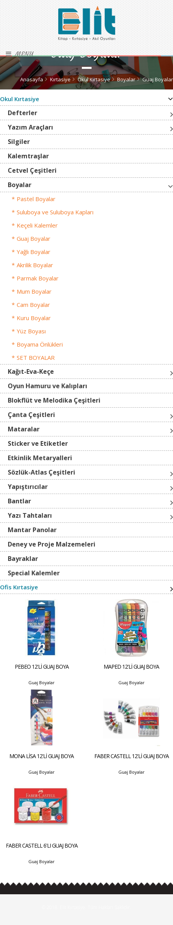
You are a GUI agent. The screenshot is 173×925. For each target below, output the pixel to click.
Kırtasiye (60, 79)
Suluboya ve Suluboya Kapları (55, 212)
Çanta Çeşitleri (31, 414)
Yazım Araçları (30, 127)
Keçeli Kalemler (37, 225)
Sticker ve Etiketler (38, 443)
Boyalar (126, 79)
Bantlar (19, 501)
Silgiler (19, 141)
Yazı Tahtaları (30, 515)
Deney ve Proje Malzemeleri (51, 544)
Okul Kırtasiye (94, 79)
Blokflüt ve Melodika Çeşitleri (54, 400)
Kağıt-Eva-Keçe (31, 371)
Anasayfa (31, 79)
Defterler (22, 113)
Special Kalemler (34, 573)
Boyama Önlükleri (40, 344)
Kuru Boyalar (34, 318)
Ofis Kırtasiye (19, 587)
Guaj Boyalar (157, 79)
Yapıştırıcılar (28, 486)
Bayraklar (23, 558)
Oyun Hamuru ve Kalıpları (47, 386)
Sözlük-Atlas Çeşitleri (41, 472)
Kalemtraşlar (28, 156)
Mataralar (24, 429)
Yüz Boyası (31, 331)
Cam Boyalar (33, 304)
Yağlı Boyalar (33, 252)
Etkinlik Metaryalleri (40, 458)
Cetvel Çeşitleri (32, 170)
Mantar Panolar (32, 530)
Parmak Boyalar (38, 278)
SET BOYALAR (36, 357)
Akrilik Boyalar (35, 265)
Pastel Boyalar (36, 199)
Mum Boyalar (34, 291)
